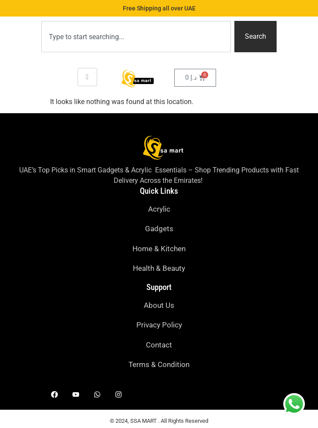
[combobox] (136, 36)
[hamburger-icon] (87, 77)
